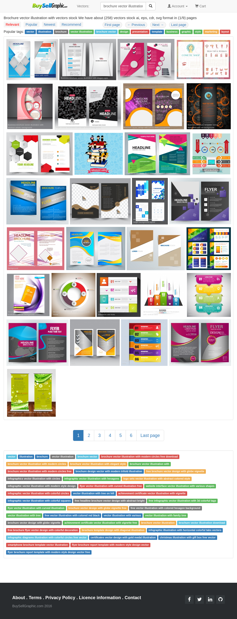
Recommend (71, 24)
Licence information (100, 597)
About (18, 597)
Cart (200, 5)
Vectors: (83, 6)
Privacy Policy (60, 597)
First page (112, 25)
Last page (178, 25)
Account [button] (178, 6)
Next (158, 25)
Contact (133, 597)
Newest (49, 24)
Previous (136, 25)
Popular (31, 24)
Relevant (12, 24)
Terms (35, 597)
